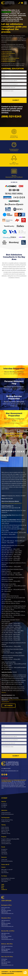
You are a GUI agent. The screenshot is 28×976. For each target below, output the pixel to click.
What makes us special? (6, 869)
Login (2, 884)
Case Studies (4, 853)
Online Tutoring (5, 827)
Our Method (4, 805)
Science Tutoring (5, 830)
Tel (19, 3)
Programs (3, 836)
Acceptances (4, 849)
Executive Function (5, 842)
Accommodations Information (8, 878)
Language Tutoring (5, 833)
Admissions (4, 810)
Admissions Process (6, 879)
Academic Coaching (6, 840)
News (2, 886)
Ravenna (4, 692)
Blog (2, 888)
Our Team (3, 807)
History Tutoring (5, 828)
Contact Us (4, 889)
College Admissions (6, 812)
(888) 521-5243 (6, 768)
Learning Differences (6, 843)
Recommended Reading (6, 861)
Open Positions (5, 872)
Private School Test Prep (7, 820)
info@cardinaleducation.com (11, 771)
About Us (3, 801)
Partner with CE (5, 864)
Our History (4, 871)
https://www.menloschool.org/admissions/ (12, 503)
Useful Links (4, 859)
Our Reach (3, 850)
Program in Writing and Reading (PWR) (10, 839)
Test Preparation (5, 817)
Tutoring (3, 825)
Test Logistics (4, 881)
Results (3, 847)
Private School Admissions (7, 814)
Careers (3, 867)
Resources (4, 857)
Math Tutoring (4, 831)
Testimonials (4, 852)
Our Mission (4, 803)
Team (22, 3)
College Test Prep (5, 821)
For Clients (4, 876)
